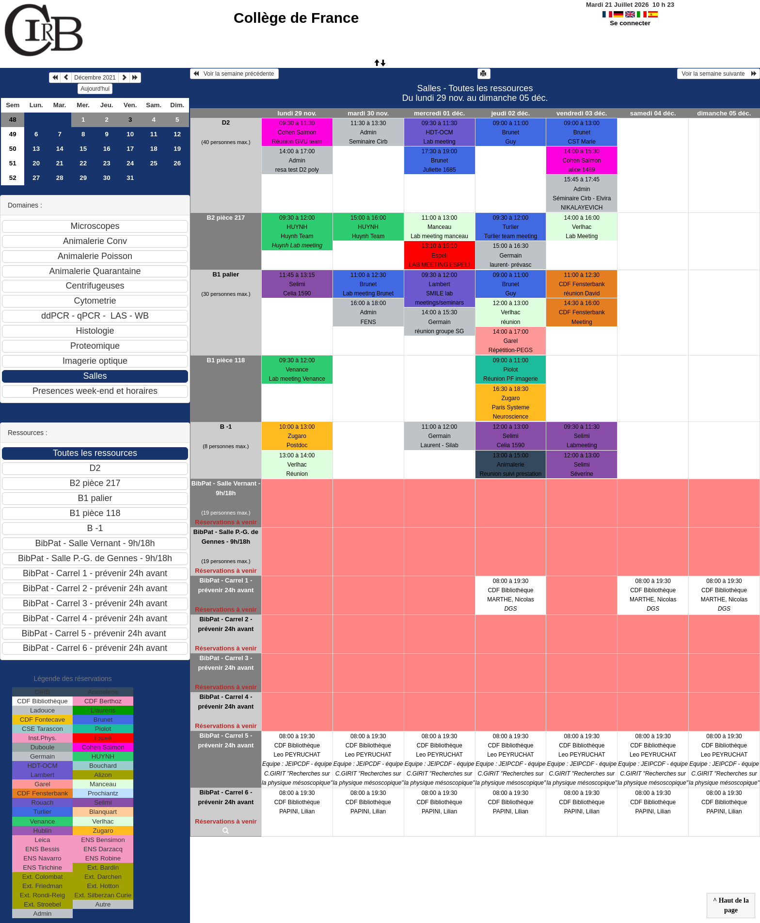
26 (177, 163)
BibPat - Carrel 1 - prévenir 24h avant (225, 585)
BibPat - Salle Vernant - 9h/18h (225, 488)
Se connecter (630, 23)
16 (107, 148)
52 (12, 177)
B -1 (226, 426)
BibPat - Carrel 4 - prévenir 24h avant (225, 701)
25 (154, 163)
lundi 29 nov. (297, 113)
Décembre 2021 (94, 77)
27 (36, 177)
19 (177, 148)
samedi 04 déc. (653, 113)
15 (83, 148)
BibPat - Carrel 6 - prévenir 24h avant (225, 797)
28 (59, 177)
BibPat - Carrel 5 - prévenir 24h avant (225, 740)
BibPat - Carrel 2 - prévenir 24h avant (225, 623)
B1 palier (225, 274)
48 (12, 119)
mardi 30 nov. (368, 113)
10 (130, 134)
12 (177, 134)
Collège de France (296, 18)
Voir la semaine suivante (718, 73)
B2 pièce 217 (226, 217)
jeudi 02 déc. (510, 113)
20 (36, 163)
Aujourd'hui (95, 88)
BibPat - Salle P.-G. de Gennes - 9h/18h (225, 536)
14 (59, 148)
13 (36, 148)
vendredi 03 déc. (581, 113)
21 (59, 163)
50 (12, 148)
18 (154, 148)
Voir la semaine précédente (234, 73)
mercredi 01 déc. (439, 113)
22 (83, 163)
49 (12, 134)
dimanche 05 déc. (724, 113)
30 (107, 177)
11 (154, 134)
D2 (226, 122)
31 (130, 177)
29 (83, 177)
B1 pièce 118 (226, 360)
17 (130, 148)
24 (130, 163)
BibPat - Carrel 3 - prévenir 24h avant (225, 662)
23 (107, 163)
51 (12, 163)
